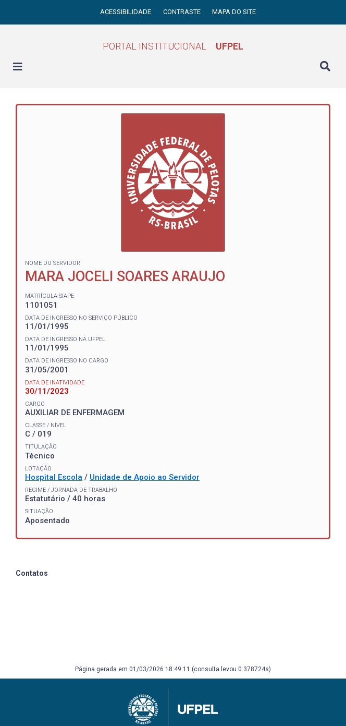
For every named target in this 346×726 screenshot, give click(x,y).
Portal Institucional (173, 46)
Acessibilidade (126, 12)
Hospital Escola (53, 477)
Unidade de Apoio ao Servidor (145, 477)
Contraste (182, 12)
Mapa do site (234, 12)
